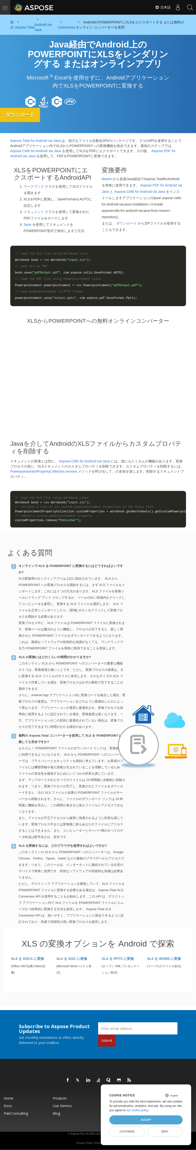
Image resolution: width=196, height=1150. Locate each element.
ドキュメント (34, 212)
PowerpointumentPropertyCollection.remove (43, 471)
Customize (127, 1131)
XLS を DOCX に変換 (27, 959)
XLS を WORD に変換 (164, 959)
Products (60, 1098)
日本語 (162, 7)
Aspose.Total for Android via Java (35, 140)
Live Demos (62, 1105)
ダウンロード (20, 114)
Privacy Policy (84, 1142)
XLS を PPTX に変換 (118, 959)
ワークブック (34, 186)
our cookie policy (137, 1110)
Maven (107, 179)
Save (27, 224)
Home (8, 1098)
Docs (8, 1105)
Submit (106, 1040)
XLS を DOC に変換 (71, 959)
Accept (146, 1119)
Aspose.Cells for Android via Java (35, 151)
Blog (56, 1113)
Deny (164, 1131)
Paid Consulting (16, 1113)
